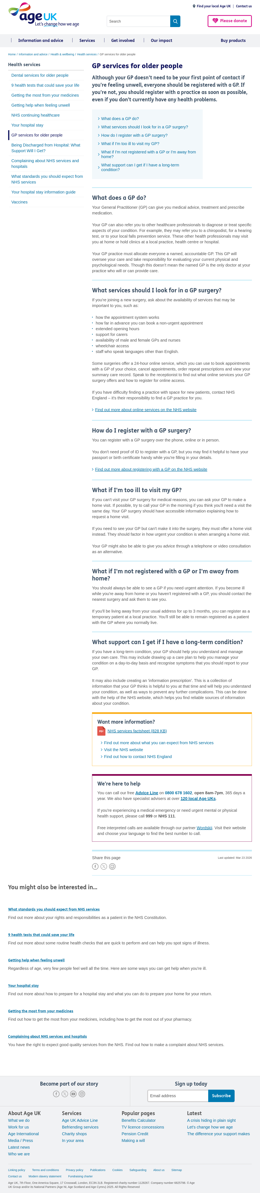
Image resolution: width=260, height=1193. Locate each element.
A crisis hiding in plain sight (211, 1120)
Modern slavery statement (45, 1176)
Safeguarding (138, 1170)
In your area (73, 1140)
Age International (23, 1134)
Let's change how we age (210, 1127)
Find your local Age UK (214, 6)
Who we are (19, 1154)
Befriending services (80, 1127)
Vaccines (19, 202)
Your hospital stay (27, 125)
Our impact (161, 40)
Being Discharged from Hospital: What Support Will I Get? (45, 148)
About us (159, 1170)
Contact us (244, 6)
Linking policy (16, 1170)
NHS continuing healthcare (35, 115)
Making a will (133, 1140)
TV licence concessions (143, 1127)
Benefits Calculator (139, 1120)
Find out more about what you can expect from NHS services (158, 743)
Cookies (117, 1170)
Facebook (56, 1094)
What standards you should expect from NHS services (47, 179)
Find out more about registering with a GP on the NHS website (151, 469)
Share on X (104, 866)
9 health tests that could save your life (45, 85)
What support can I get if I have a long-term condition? (140, 167)
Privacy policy (74, 1170)
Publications (98, 1170)
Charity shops (74, 1134)
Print (112, 866)
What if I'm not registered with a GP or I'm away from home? (148, 154)
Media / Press (20, 1140)
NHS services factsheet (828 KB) (137, 731)
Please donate (233, 21)
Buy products (233, 40)
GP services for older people (37, 135)
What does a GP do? (120, 118)
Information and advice (40, 40)
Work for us (18, 1127)
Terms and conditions (45, 1170)
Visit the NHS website (123, 749)
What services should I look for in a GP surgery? (144, 127)
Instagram (82, 1094)
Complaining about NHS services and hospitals (45, 163)
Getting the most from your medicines (45, 95)
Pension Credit (135, 1134)
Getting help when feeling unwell (40, 105)
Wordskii (204, 828)
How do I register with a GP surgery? (134, 135)
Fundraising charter (80, 1176)
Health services (24, 64)
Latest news (19, 1147)
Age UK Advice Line (80, 1120)
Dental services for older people (39, 75)
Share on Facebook (95, 866)
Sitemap (176, 1170)
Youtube (73, 1094)
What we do (19, 1120)
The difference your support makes (218, 1134)
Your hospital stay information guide (43, 192)
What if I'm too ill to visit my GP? (130, 143)
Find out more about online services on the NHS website (145, 409)
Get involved (123, 40)
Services (87, 40)
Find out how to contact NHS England (138, 756)
